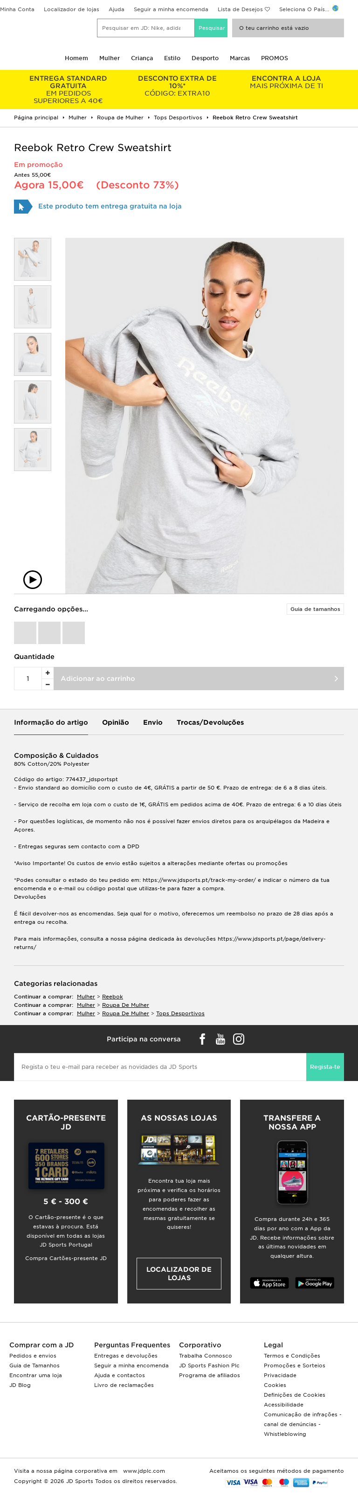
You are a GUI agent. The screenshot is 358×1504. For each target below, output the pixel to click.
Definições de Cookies (294, 1395)
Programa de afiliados (209, 1375)
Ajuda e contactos (119, 1375)
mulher (86, 996)
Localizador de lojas (71, 9)
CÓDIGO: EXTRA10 (177, 86)
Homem (76, 58)
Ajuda (116, 9)
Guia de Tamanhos (34, 1365)
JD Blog (20, 1385)
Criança (142, 58)
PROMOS (274, 58)
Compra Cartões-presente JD (66, 1258)
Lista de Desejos (240, 9)
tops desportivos (180, 1013)
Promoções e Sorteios (294, 1365)
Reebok (112, 996)
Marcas (240, 58)
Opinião (115, 722)
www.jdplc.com (143, 1471)
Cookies (275, 1385)
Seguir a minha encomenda (171, 9)
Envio (153, 722)
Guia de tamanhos (315, 609)
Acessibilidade (283, 1404)
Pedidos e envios (32, 1355)
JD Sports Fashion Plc (209, 1365)
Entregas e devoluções (126, 1355)
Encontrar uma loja (35, 1375)
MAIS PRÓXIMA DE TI (286, 82)
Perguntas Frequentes (132, 1345)
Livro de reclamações (124, 1385)
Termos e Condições (292, 1355)
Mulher (109, 58)
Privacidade (280, 1375)
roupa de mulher (125, 1005)
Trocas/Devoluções (210, 722)
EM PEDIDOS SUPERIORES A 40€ (68, 89)
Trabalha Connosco (205, 1355)
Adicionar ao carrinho (98, 678)
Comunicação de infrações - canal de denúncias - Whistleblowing (303, 1424)
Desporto (205, 58)
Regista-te (325, 1066)
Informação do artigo (51, 722)
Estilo (172, 58)
